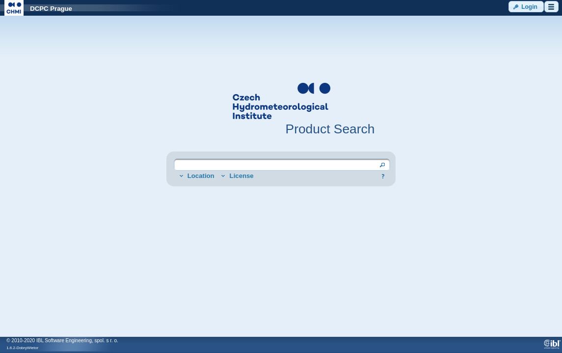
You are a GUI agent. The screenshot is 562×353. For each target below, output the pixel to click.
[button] (526, 6)
